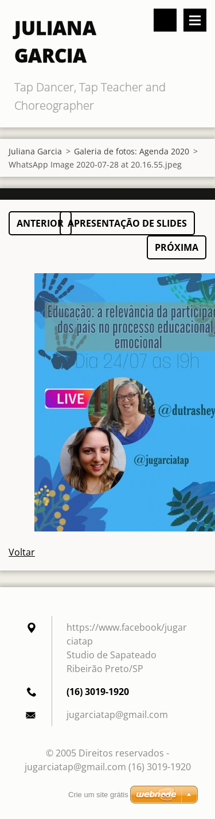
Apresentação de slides (127, 223)
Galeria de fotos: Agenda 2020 (131, 151)
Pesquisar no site (165, 20)
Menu (194, 20)
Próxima (176, 247)
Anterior (40, 223)
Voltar (22, 552)
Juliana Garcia (35, 151)
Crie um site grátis (98, 794)
